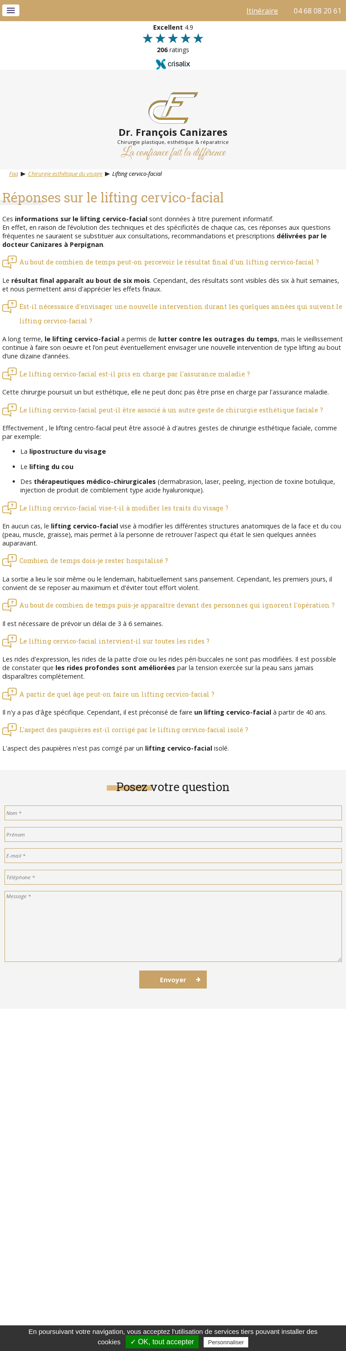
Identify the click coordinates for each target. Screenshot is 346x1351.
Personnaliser (226, 1342)
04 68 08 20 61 (317, 11)
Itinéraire (262, 11)
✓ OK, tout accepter (162, 1342)
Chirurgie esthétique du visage (65, 174)
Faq (13, 174)
